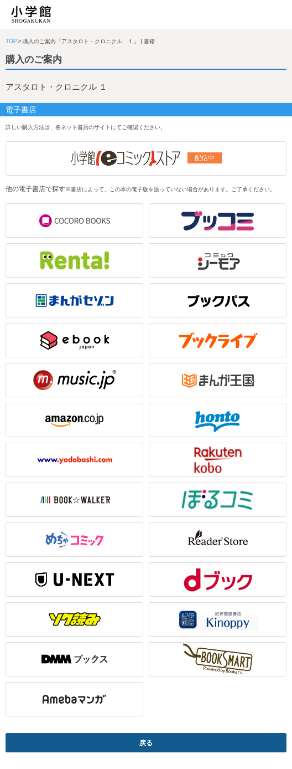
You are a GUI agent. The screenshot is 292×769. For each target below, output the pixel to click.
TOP (11, 41)
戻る (146, 743)
